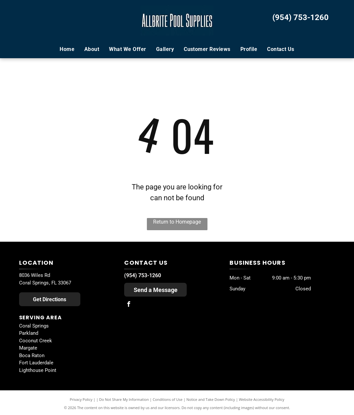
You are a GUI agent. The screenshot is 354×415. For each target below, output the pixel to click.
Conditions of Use (168, 399)
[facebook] (128, 305)
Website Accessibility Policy (261, 399)
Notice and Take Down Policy (210, 399)
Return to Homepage (177, 222)
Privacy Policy (81, 399)
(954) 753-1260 (300, 17)
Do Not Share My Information (124, 399)
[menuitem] (67, 49)
